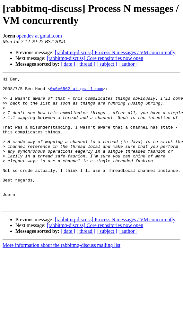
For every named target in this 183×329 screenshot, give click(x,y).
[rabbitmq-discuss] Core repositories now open (95, 58)
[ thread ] (85, 64)
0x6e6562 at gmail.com (76, 91)
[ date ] (68, 64)
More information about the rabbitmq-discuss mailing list (61, 271)
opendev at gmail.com (39, 35)
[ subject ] (107, 64)
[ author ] (128, 64)
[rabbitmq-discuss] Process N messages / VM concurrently (115, 52)
